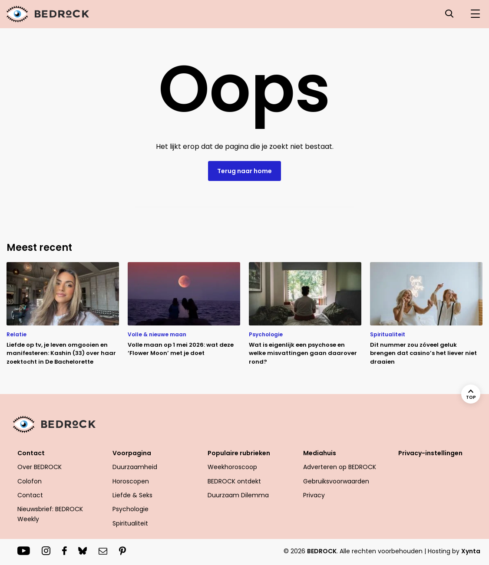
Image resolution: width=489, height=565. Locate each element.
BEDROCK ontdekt (234, 481)
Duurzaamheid (134, 467)
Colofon (29, 481)
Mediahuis (319, 453)
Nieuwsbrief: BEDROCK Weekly (50, 514)
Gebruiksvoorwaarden (336, 481)
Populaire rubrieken (239, 453)
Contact (31, 453)
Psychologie (130, 509)
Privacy (314, 495)
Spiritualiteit (130, 523)
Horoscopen (130, 481)
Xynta (470, 551)
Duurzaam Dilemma (238, 495)
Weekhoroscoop (232, 467)
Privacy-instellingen (430, 453)
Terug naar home (244, 171)
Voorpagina (131, 453)
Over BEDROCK (39, 467)
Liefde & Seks (132, 495)
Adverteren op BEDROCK (339, 467)
